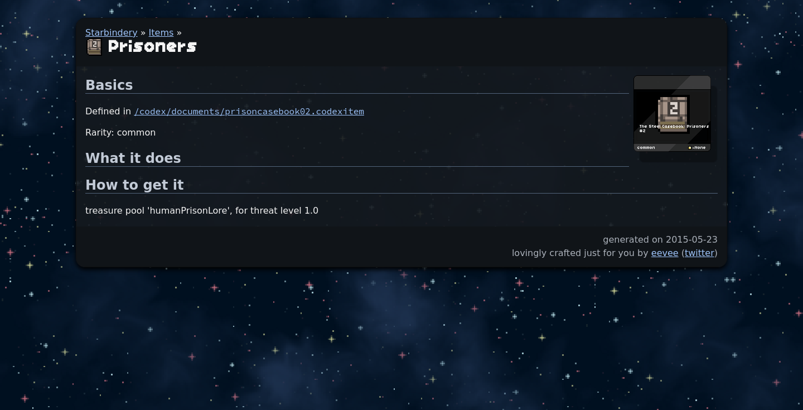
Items (161, 32)
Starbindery (111, 32)
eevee (665, 253)
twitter (699, 253)
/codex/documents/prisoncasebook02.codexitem (249, 111)
